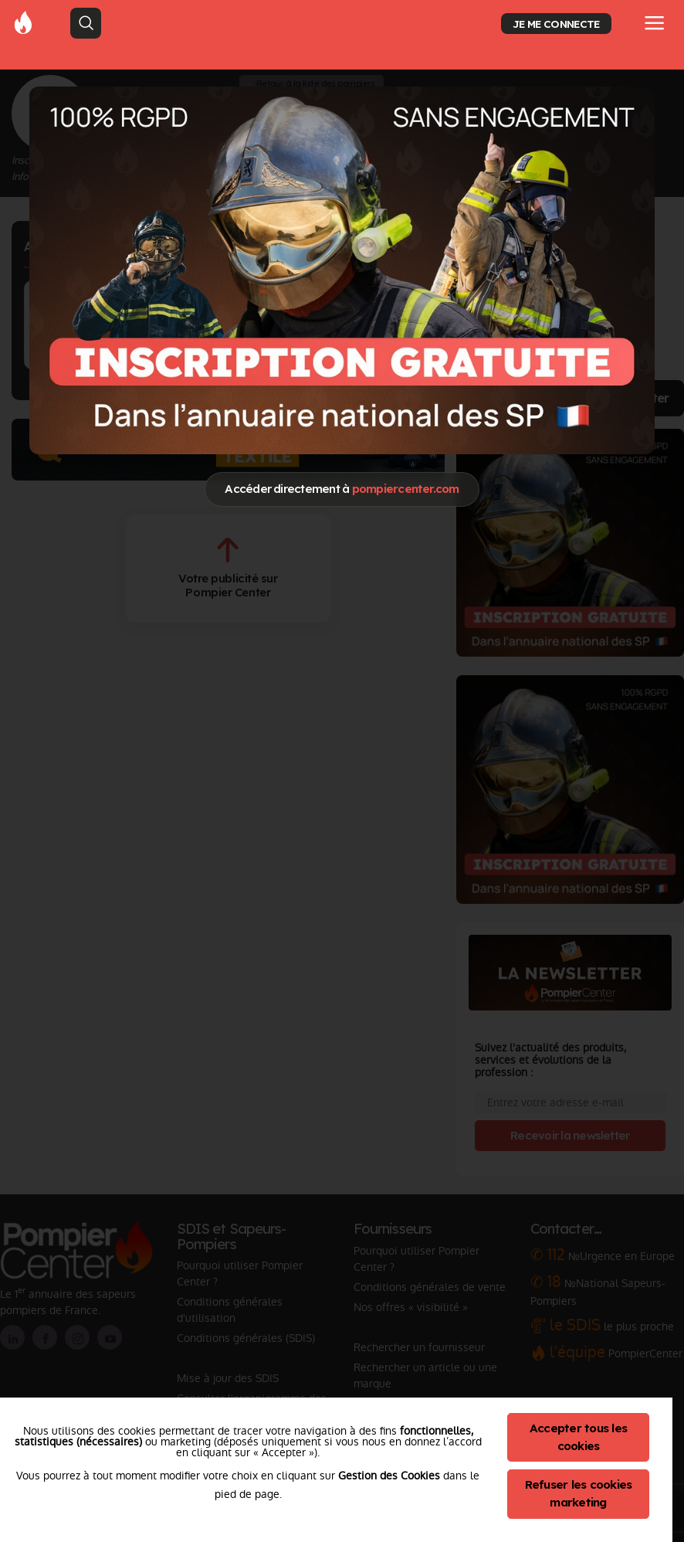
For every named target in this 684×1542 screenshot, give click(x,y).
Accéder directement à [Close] (342, 488)
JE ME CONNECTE (556, 23)
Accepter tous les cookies (578, 1437)
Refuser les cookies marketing (578, 1493)
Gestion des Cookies (389, 1475)
